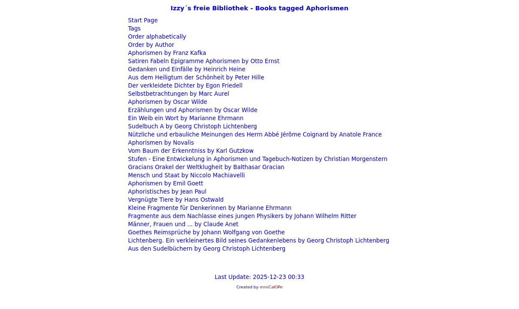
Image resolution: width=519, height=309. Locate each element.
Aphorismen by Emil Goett (164, 183)
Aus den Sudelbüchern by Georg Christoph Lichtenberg (205, 248)
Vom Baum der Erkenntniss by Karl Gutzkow (190, 151)
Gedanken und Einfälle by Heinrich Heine (186, 69)
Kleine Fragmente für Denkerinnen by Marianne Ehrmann (208, 208)
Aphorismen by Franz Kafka (166, 53)
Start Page (142, 20)
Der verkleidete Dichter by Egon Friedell (184, 85)
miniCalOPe (271, 287)
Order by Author (150, 45)
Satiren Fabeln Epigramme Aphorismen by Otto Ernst (202, 61)
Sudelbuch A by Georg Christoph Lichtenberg (191, 126)
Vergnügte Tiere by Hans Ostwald (175, 200)
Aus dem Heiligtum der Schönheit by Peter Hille (195, 77)
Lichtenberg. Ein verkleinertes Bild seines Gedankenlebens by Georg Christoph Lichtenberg (257, 240)
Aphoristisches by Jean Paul (166, 191)
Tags (133, 28)
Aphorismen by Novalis (160, 142)
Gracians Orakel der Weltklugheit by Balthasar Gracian (205, 167)
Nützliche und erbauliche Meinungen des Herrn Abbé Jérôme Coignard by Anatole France (254, 134)
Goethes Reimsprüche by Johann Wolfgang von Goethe (205, 232)
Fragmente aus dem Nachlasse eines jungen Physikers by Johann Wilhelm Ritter (241, 216)
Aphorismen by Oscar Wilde (166, 102)
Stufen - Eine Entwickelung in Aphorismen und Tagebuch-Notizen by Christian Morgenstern (256, 159)
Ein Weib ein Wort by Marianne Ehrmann (184, 118)
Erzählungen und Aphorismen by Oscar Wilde (192, 110)
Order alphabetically (156, 36)
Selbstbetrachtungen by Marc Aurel (177, 94)
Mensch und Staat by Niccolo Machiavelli (185, 175)
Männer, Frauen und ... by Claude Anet (182, 224)
